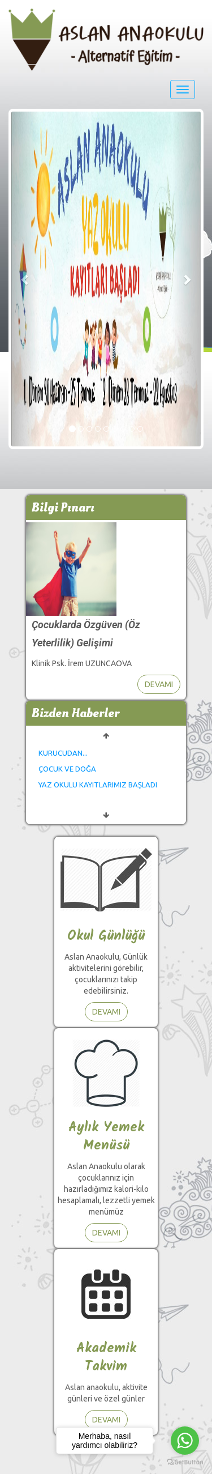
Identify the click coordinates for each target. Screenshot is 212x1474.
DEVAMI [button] (159, 684)
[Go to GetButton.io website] (185, 1462)
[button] (25, 279)
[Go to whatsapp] (185, 1440)
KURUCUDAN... (63, 753)
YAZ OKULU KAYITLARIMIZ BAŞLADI (97, 785)
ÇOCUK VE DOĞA (67, 769)
